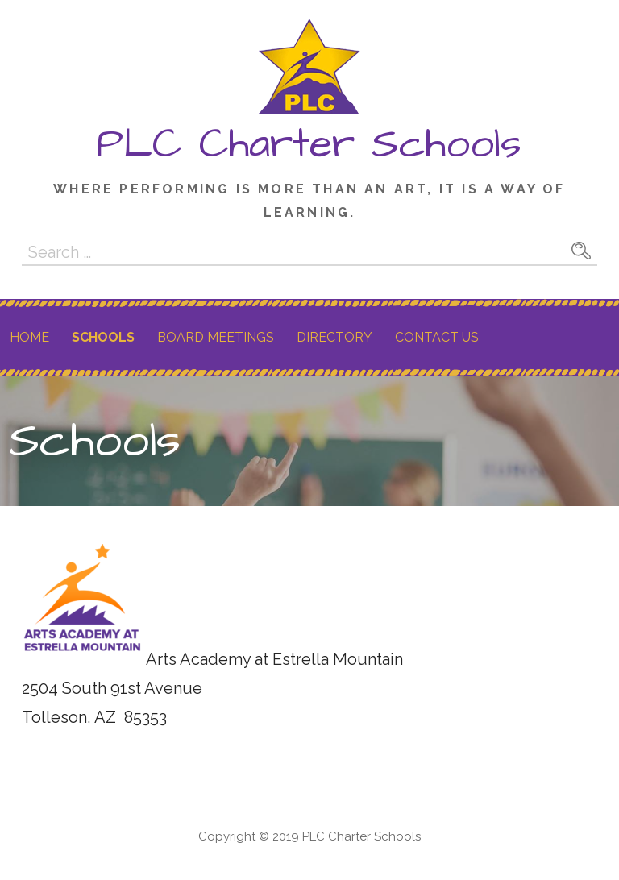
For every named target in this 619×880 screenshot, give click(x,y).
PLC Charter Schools (309, 144)
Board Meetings (215, 337)
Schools (103, 337)
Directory (334, 337)
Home (29, 337)
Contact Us (437, 337)
